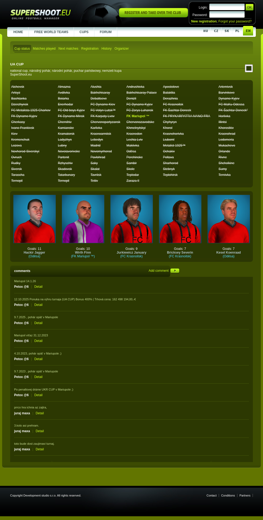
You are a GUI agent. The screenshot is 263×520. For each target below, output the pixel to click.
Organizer (121, 48)
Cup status (22, 48)
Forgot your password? (235, 21)
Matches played (44, 48)
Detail (38, 287)
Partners (245, 495)
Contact (211, 495)
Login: (203, 7)
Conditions (228, 495)
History (106, 48)
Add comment (164, 271)
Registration (90, 48)
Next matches (68, 48)
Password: (200, 15)
